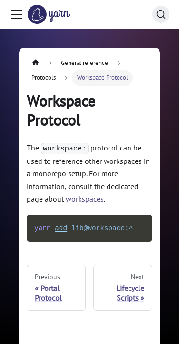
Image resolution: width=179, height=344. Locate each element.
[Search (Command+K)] (160, 14)
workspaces (85, 199)
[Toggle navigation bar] (17, 14)
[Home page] (36, 62)
